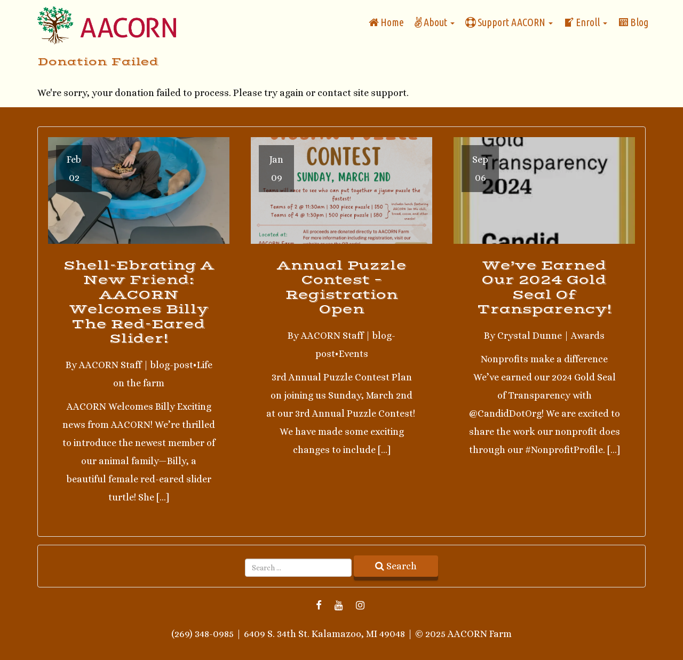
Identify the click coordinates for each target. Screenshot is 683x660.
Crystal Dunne (529, 335)
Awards (588, 335)
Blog (633, 22)
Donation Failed (97, 62)
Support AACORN (509, 22)
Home (386, 22)
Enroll (585, 22)
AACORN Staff (110, 365)
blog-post (171, 365)
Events (353, 353)
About (435, 22)
